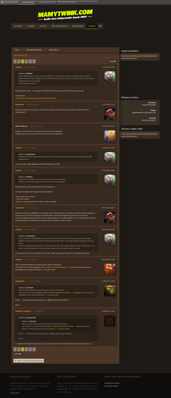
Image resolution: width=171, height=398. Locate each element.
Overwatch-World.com (67, 2)
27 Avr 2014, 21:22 (108, 104)
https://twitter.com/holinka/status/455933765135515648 (35, 98)
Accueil (18, 26)
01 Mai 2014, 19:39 (108, 311)
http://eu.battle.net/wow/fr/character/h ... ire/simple (59, 267)
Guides (31, 26)
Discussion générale (34, 50)
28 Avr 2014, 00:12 (108, 208)
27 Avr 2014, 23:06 (108, 170)
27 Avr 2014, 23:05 (108, 148)
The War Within (59, 26)
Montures (77, 26)
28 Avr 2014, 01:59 (108, 229)
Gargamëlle (19, 281)
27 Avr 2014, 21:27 (108, 126)
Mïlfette (18, 126)
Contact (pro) (15, 393)
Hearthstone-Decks (112, 383)
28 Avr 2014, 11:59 (108, 259)
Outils (43, 26)
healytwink (19, 104)
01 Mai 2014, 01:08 (108, 281)
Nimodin (18, 259)
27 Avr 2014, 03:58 (108, 67)
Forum (91, 26)
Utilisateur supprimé (23, 311)
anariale (18, 67)
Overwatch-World (111, 386)
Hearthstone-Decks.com (46, 2)
